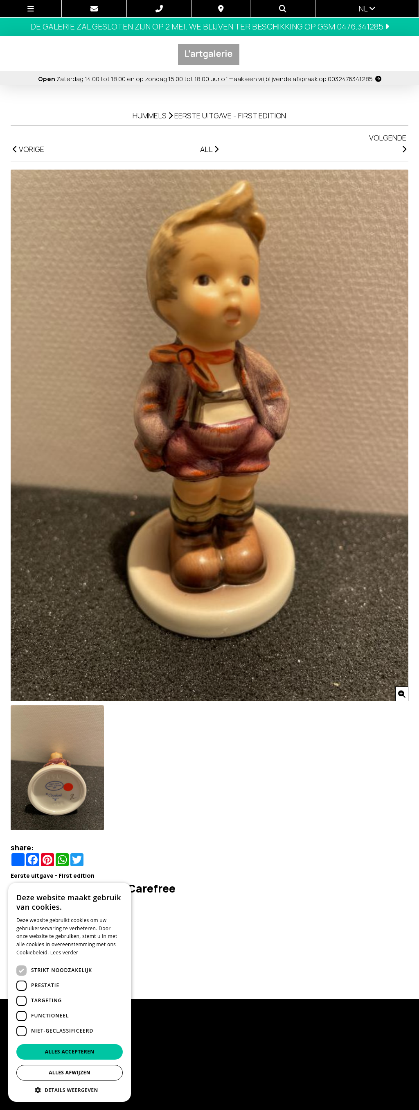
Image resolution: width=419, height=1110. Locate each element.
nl (367, 9)
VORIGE (28, 149)
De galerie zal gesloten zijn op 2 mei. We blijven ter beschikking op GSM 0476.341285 (209, 26)
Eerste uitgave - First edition (230, 115)
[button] (69, 1090)
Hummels (150, 115)
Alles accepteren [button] (70, 1051)
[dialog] (69, 992)
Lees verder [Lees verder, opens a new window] (64, 952)
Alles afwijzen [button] (69, 1072)
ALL (209, 149)
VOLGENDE (387, 143)
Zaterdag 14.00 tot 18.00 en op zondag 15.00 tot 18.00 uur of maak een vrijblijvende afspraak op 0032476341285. (209, 79)
